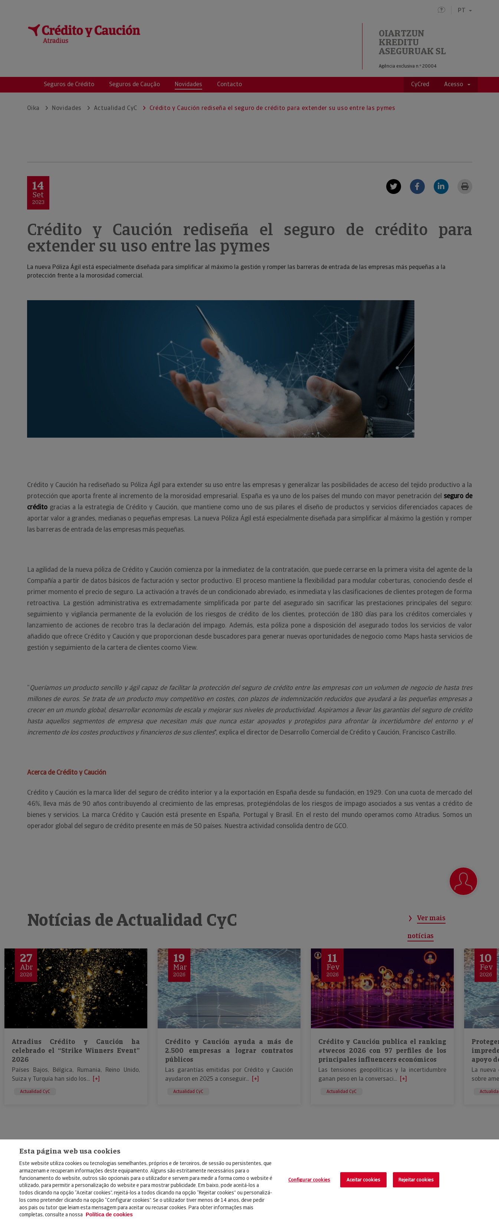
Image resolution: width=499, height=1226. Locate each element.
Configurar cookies (309, 1180)
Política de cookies (109, 1214)
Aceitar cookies (363, 1180)
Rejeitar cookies (416, 1180)
